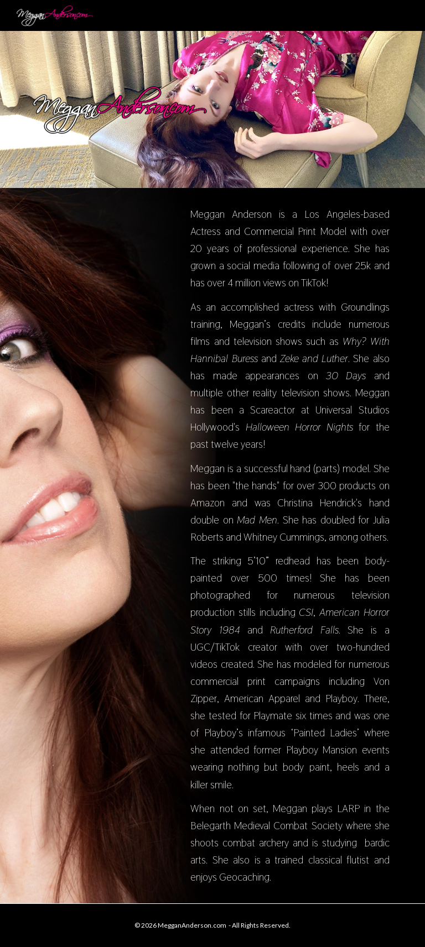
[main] (289, 545)
